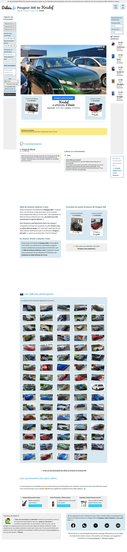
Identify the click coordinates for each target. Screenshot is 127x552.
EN (123, 8)
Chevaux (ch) (115, 29)
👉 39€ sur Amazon (95, 505)
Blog (115, 5)
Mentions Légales (108, 538)
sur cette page (82, 169)
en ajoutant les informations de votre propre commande (84, 165)
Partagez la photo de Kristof (63, 98)
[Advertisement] (15, 124)
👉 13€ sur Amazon (35, 505)
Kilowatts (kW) (115, 23)
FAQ (115, 8)
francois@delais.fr (52, 530)
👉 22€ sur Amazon (63, 505)
